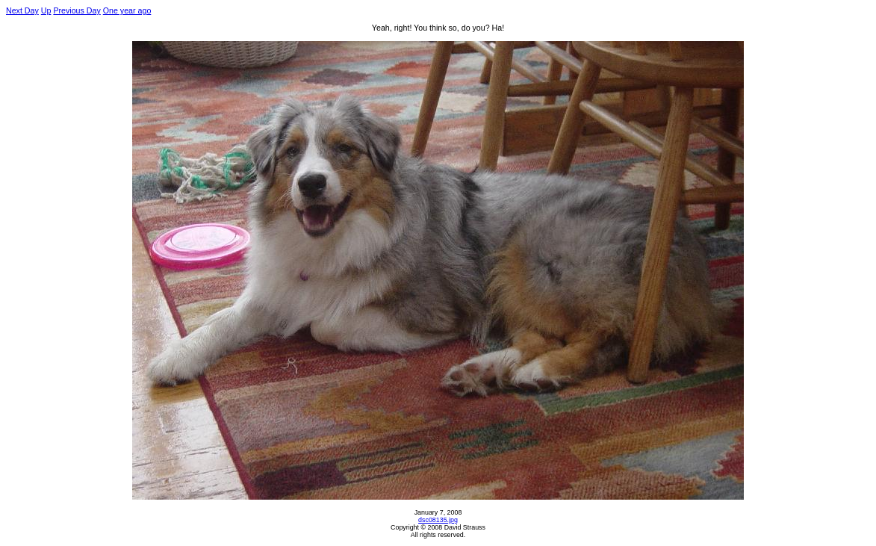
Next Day (22, 10)
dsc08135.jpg (438, 520)
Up (46, 10)
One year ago (127, 10)
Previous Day (76, 10)
